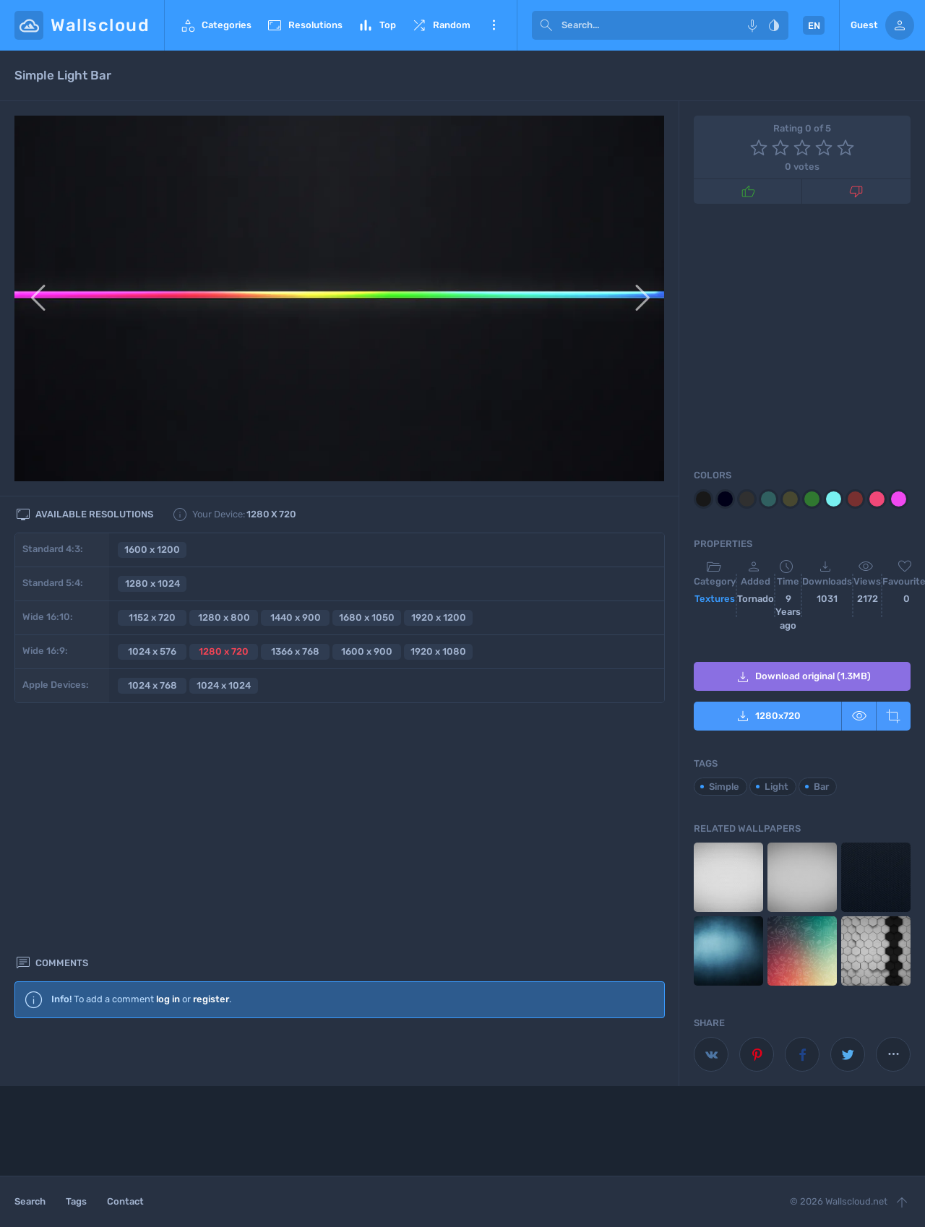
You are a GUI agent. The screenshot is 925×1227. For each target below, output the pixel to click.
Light (776, 786)
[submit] (546, 25)
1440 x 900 (295, 617)
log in (168, 757)
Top (376, 25)
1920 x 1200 (438, 617)
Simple (724, 786)
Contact (125, 1201)
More (493, 25)
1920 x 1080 (438, 651)
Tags (76, 1201)
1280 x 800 (224, 617)
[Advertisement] (339, 905)
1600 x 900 (366, 651)
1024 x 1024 (224, 685)
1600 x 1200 (152, 549)
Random (440, 25)
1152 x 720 (152, 617)
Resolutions (304, 25)
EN (814, 25)
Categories (215, 25)
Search (30, 1201)
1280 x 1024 (152, 583)
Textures (714, 598)
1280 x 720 (224, 651)
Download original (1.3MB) (802, 677)
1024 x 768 (152, 685)
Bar (821, 786)
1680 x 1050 (367, 617)
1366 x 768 (295, 651)
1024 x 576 (152, 651)
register (211, 757)
